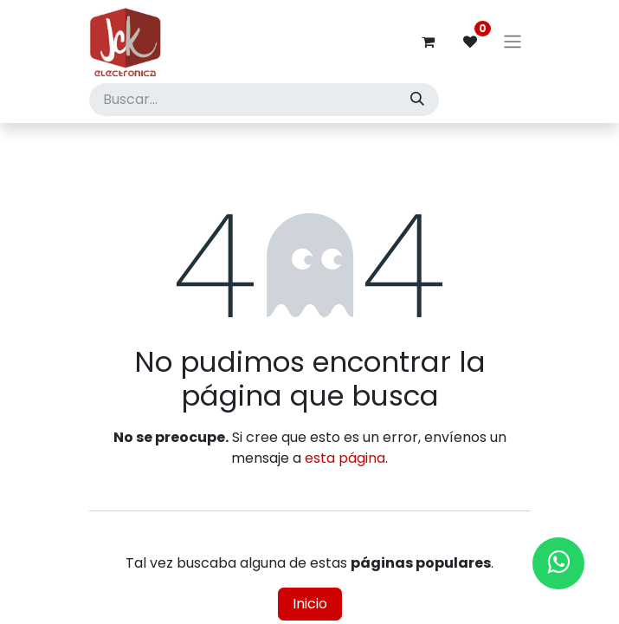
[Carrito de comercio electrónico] (428, 41)
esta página (345, 458)
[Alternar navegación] (512, 42)
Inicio (310, 604)
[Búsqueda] (417, 99)
